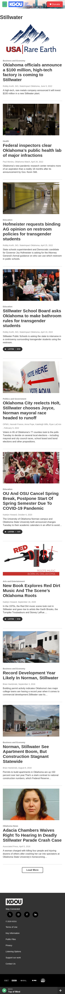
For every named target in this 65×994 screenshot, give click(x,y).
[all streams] (61, 990)
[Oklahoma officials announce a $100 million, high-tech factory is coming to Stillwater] (31, 39)
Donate (56, 4)
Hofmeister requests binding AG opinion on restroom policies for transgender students (31, 231)
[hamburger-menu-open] (4, 4)
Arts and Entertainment (14, 581)
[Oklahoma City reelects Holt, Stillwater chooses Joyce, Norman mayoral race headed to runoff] (31, 377)
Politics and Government (14, 399)
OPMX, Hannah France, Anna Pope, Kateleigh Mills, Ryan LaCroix (32, 424)
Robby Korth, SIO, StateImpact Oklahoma (21, 86)
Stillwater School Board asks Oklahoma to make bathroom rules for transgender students (32, 318)
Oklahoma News (10, 826)
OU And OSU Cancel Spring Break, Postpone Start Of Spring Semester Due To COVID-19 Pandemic (31, 501)
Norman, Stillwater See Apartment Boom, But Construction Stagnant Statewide (26, 754)
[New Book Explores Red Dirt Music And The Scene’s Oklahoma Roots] (31, 560)
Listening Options (13, 952)
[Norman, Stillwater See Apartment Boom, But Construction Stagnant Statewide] (31, 720)
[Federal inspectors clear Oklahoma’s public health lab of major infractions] (31, 119)
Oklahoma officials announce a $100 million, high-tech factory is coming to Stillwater (32, 72)
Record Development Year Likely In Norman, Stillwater (30, 675)
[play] (4, 990)
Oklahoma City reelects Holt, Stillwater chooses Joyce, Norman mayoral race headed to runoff (31, 410)
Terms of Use (11, 927)
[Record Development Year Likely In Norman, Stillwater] (31, 647)
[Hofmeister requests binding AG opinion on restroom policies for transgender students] (31, 198)
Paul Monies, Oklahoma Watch (16, 162)
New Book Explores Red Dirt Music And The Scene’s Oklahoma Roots (31, 590)
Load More (32, 870)
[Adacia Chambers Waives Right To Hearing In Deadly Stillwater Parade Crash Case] (31, 804)
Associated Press (10, 846)
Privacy (9, 945)
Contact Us (10, 964)
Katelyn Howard (10, 515)
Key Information (13, 933)
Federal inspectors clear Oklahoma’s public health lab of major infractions (32, 150)
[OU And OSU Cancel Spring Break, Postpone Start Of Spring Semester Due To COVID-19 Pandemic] (31, 467)
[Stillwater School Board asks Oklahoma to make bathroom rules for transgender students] (31, 285)
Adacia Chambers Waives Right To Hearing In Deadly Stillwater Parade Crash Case (32, 835)
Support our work (13, 958)
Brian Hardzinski (10, 684)
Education (7, 220)
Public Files (11, 939)
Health (6, 141)
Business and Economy (14, 61)
